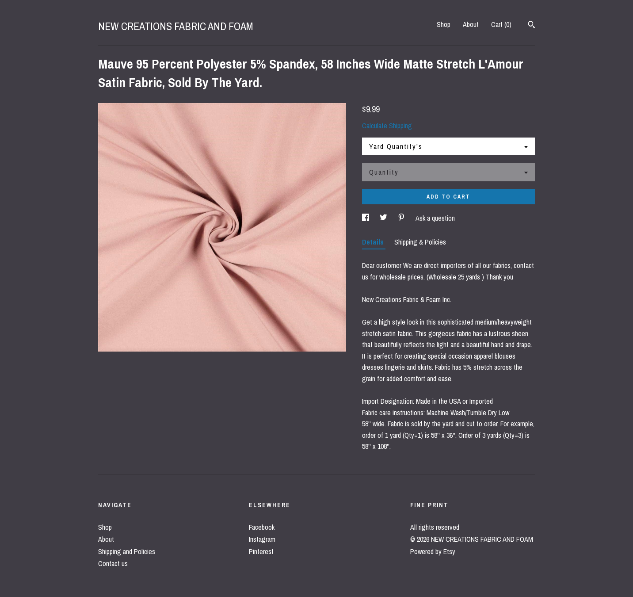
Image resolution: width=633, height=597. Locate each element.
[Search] (531, 26)
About (471, 24)
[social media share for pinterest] (402, 218)
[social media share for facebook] (366, 218)
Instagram (262, 539)
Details (373, 242)
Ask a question (435, 218)
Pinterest (261, 551)
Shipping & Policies (420, 242)
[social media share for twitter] (384, 218)
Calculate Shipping (387, 125)
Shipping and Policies (126, 551)
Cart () (501, 24)
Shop (443, 24)
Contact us (113, 563)
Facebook (262, 527)
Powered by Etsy (432, 551)
